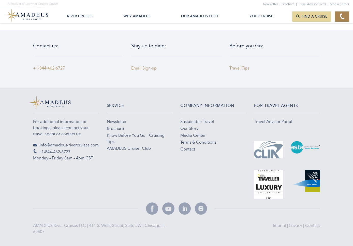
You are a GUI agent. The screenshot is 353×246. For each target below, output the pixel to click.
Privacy (296, 225)
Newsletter (272, 4)
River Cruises (80, 16)
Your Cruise (261, 16)
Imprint (280, 225)
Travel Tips (240, 68)
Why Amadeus (137, 16)
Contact (312, 225)
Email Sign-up (144, 68)
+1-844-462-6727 (49, 68)
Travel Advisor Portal (314, 4)
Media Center (339, 4)
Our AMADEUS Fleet (200, 16)
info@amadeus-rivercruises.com (66, 144)
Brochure (290, 4)
